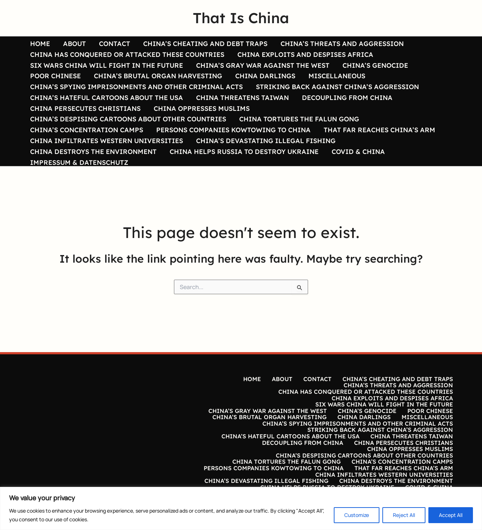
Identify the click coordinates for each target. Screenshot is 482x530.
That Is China (241, 18)
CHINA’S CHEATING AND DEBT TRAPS (205, 43)
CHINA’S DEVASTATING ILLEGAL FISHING (266, 141)
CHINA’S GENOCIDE (375, 65)
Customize (356, 515)
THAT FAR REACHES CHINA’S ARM (379, 130)
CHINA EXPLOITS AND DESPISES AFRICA (305, 54)
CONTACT (114, 43)
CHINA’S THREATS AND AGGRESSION (342, 43)
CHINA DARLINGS (265, 76)
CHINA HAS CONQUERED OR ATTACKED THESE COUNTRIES (127, 54)
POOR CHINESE (55, 76)
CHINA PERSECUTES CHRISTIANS (85, 108)
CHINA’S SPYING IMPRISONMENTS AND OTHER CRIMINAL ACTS (136, 87)
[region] (241, 508)
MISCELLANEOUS (336, 76)
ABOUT (74, 43)
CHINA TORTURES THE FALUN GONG (299, 119)
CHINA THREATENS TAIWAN (242, 97)
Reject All (404, 515)
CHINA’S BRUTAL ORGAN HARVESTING (158, 76)
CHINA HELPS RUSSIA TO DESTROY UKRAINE (244, 151)
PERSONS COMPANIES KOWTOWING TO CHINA (233, 130)
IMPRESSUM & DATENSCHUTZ (79, 162)
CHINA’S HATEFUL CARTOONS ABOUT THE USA (106, 97)
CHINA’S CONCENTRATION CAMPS (86, 130)
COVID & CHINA (358, 151)
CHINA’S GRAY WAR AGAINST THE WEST (262, 65)
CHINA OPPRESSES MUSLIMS (202, 108)
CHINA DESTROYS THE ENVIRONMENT (93, 151)
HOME (40, 43)
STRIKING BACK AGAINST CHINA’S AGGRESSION (337, 87)
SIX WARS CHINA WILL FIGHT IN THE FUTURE (106, 65)
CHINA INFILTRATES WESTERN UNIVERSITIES (106, 141)
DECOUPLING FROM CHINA (347, 97)
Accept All (450, 515)
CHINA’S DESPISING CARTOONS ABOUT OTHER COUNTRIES (128, 119)
